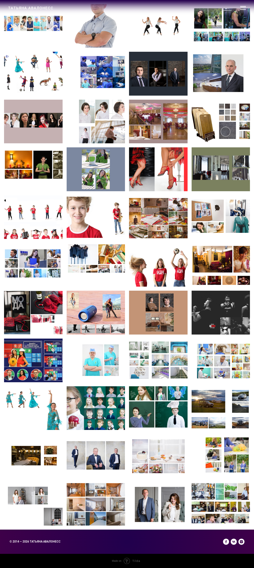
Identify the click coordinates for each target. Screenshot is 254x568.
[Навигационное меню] (243, 8)
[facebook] (226, 542)
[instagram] (241, 542)
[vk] (234, 542)
